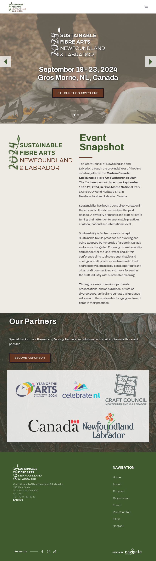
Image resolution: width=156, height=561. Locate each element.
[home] (17, 7)
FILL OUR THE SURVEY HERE (78, 93)
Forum (117, 505)
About (117, 484)
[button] (146, 6)
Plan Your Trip (122, 512)
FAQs (116, 519)
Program (119, 491)
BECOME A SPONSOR (33, 357)
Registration (121, 498)
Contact (118, 526)
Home (117, 477)
